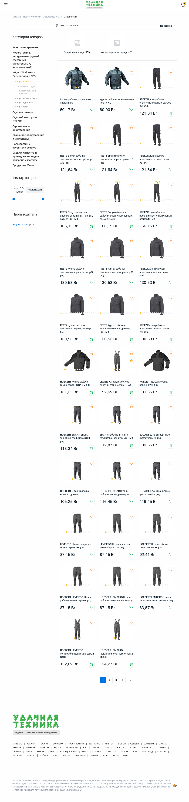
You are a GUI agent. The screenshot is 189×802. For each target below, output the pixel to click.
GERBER (134, 743)
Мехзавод (147, 751)
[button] (91, 72)
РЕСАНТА (31, 743)
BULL (106, 755)
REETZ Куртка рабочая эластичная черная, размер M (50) (116, 272)
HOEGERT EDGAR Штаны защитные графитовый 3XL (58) (75, 438)
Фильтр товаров (66, 26)
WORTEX (45, 747)
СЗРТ (56, 755)
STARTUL (17, 743)
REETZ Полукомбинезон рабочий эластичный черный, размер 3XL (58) (76, 215)
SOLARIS (97, 751)
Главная (16, 16)
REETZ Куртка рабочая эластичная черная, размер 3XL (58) (115, 328)
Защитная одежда (28, 86)
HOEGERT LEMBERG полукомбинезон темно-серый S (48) (77, 653)
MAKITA (162, 743)
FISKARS (41, 751)
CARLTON (111, 751)
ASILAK (125, 751)
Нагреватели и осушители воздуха (24, 145)
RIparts (58, 747)
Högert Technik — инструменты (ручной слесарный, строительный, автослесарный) (25, 60)
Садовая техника (22, 112)
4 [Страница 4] (122, 679)
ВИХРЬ (67, 755)
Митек (29, 751)
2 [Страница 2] (109, 679)
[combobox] (168, 26)
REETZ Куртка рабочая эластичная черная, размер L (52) (156, 272)
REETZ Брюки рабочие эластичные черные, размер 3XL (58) (76, 159)
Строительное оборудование (21, 128)
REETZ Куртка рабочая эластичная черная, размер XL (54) (77, 328)
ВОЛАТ (45, 743)
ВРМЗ (84, 751)
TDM (107, 747)
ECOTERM (148, 743)
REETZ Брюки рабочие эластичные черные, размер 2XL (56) (155, 103)
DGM (116, 755)
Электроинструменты (25, 47)
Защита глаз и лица (26, 98)
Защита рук (21, 106)
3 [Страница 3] (116, 679)
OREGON (80, 755)
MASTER (109, 743)
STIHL (133, 747)
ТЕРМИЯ (94, 755)
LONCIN (162, 751)
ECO (85, 747)
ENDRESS (17, 755)
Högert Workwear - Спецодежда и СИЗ (42, 16)
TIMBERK (31, 747)
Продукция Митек (23, 165)
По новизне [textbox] (166, 26)
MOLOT (31, 755)
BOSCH (122, 743)
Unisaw (96, 747)
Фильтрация (35, 190)
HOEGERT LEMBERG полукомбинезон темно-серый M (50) (116, 653)
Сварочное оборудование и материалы (28, 136)
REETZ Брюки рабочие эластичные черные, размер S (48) (116, 159)
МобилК (44, 755)
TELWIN (16, 751)
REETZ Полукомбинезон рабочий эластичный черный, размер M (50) (156, 215)
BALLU (126, 755)
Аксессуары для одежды (27, 92)
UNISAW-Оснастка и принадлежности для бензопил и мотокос (25, 156)
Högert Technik (20, 224)
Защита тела (22, 81)
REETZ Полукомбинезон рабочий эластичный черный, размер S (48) (116, 215)
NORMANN (72, 747)
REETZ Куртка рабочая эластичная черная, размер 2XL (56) (155, 328)
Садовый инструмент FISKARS (25, 119)
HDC (53, 751)
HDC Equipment (68, 751)
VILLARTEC (147, 747)
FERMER (17, 747)
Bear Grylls (95, 743)
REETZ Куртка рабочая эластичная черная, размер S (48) (76, 272)
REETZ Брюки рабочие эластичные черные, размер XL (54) (155, 159)
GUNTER (161, 747)
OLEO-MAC (120, 747)
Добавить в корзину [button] (91, 110)
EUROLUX (58, 743)
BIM (135, 751)
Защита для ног (24, 102)
